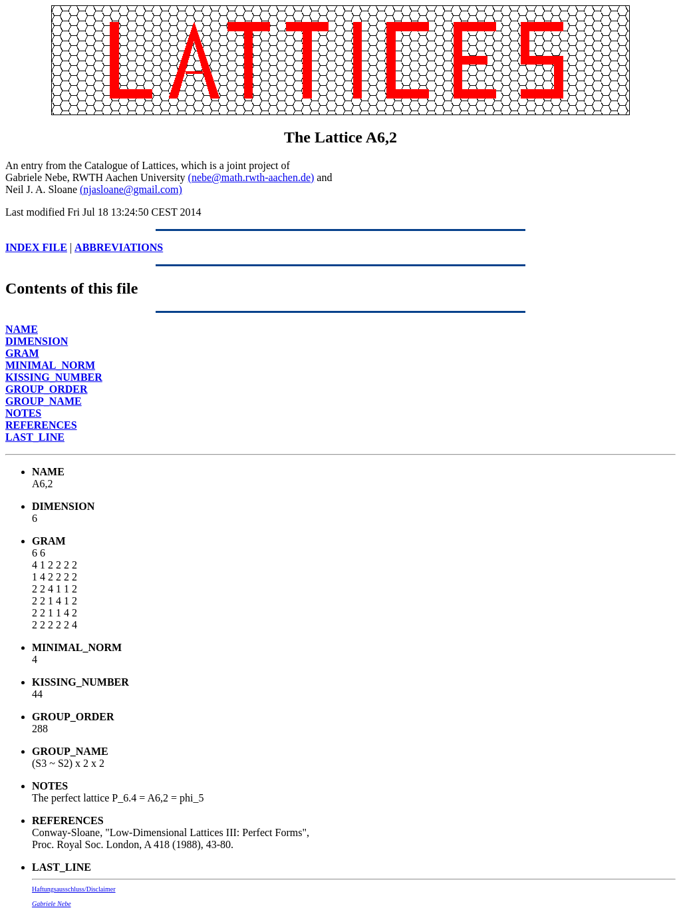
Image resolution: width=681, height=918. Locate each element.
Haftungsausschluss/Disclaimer (74, 889)
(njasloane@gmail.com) (131, 189)
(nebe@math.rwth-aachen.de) (251, 177)
